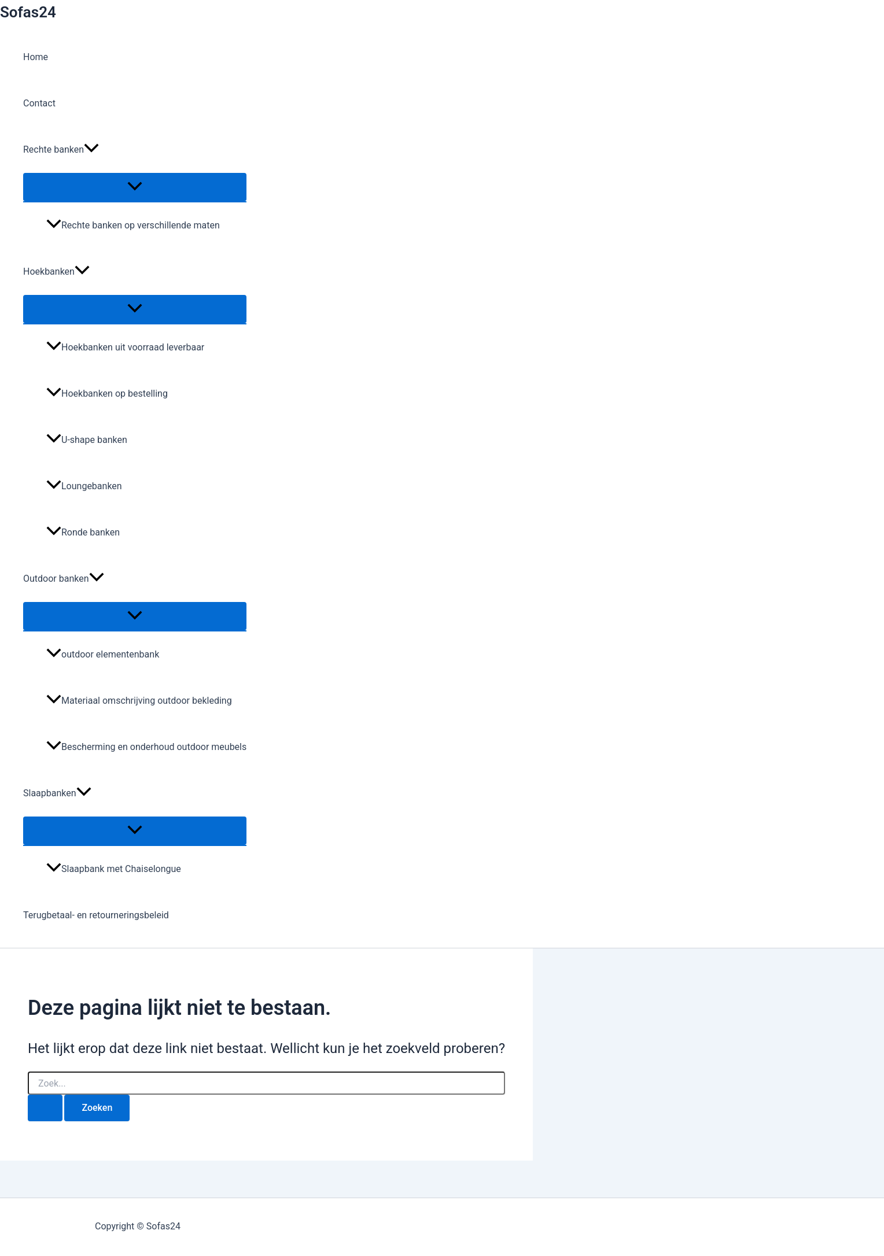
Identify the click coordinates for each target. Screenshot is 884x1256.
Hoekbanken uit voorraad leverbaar (125, 347)
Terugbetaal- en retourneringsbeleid (96, 915)
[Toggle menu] (134, 187)
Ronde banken (83, 532)
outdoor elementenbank (102, 654)
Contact (39, 103)
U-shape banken (86, 439)
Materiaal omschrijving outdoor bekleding (139, 700)
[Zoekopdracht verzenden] (45, 1108)
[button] (91, 150)
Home (35, 56)
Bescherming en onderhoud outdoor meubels (146, 746)
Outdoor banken (63, 579)
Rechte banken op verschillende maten (133, 225)
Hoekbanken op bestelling (107, 393)
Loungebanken (84, 486)
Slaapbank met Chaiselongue (113, 868)
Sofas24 (28, 12)
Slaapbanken (57, 793)
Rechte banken (61, 150)
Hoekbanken (56, 272)
